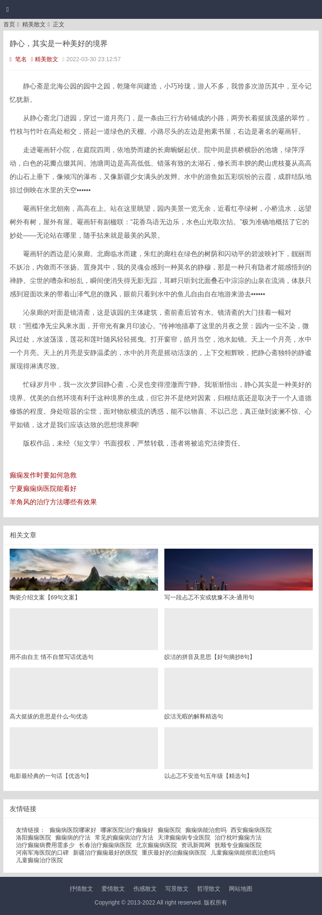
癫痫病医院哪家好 (72, 830)
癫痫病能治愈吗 (205, 830)
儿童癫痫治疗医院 (39, 860)
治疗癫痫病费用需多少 (45, 845)
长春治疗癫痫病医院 (105, 845)
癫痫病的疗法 (73, 837)
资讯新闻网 (195, 845)
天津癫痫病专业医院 (184, 837)
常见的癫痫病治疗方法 (124, 837)
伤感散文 (145, 888)
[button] (7, 9)
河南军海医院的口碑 (42, 852)
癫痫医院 (169, 830)
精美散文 (34, 24)
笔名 (18, 59)
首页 (9, 24)
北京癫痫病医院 (156, 845)
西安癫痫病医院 (251, 830)
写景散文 (177, 888)
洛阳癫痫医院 (33, 837)
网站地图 (240, 888)
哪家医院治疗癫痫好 (127, 830)
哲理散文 (209, 888)
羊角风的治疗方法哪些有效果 (53, 501)
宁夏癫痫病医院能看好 (43, 488)
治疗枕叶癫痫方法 (238, 837)
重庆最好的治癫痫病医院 (174, 852)
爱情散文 (113, 888)
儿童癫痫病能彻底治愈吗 (242, 852)
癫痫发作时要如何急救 (43, 475)
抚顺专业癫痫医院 (238, 845)
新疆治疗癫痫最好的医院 (105, 852)
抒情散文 (81, 888)
